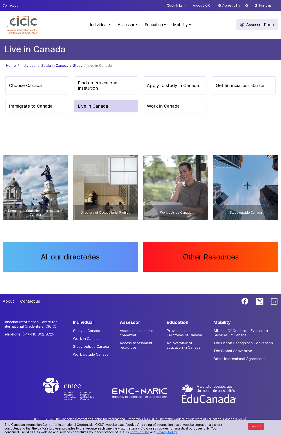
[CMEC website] (74, 393)
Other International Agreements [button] (239, 359)
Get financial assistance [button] (240, 85)
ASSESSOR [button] (130, 322)
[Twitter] (260, 301)
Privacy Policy (167, 432)
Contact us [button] (10, 5)
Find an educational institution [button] (98, 85)
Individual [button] (98, 24)
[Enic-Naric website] (140, 393)
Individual (28, 65)
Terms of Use (139, 432)
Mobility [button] (180, 24)
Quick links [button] (174, 5)
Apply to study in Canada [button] (173, 85)
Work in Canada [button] (163, 106)
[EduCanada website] (208, 393)
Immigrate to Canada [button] (30, 106)
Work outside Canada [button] (90, 354)
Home (11, 65)
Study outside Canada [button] (91, 346)
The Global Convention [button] (232, 351)
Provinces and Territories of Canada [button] (184, 332)
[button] (22, 24)
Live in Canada (99, 65)
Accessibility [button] (231, 5)
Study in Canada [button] (86, 330)
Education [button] (154, 24)
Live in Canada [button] (93, 106)
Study (78, 65)
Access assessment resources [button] (136, 345)
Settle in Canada (54, 65)
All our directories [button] (70, 257)
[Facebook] (245, 301)
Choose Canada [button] (25, 85)
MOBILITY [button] (222, 322)
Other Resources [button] (211, 257)
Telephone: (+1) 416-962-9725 (28, 334)
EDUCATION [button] (177, 322)
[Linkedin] (274, 301)
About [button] (8, 301)
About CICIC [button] (201, 5)
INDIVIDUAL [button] (83, 322)
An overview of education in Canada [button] (183, 345)
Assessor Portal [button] (260, 24)
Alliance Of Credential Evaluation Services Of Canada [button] (240, 332)
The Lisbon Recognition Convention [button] (243, 343)
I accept (256, 426)
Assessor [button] (126, 24)
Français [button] (265, 5)
